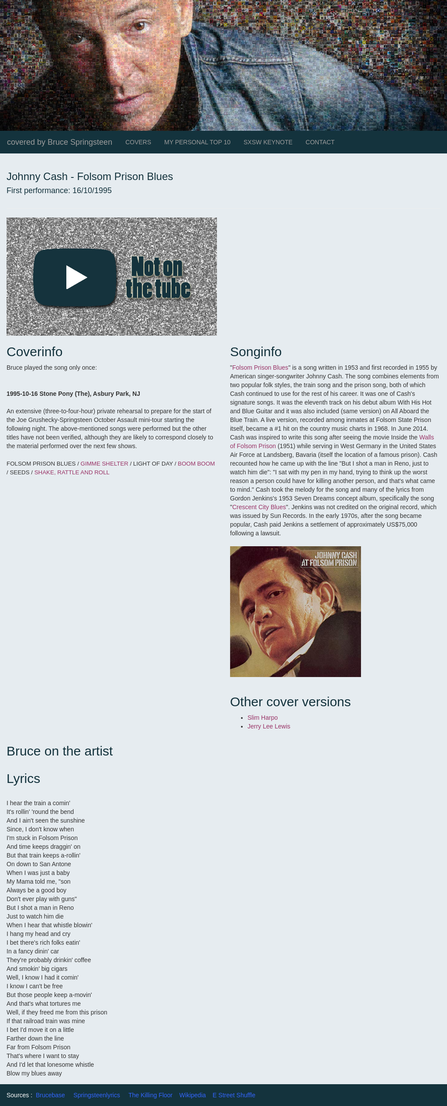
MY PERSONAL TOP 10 (197, 142)
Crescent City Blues (259, 507)
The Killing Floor (150, 1095)
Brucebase (50, 1095)
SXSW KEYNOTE (268, 142)
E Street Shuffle (234, 1095)
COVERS (138, 142)
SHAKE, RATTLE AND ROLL (72, 472)
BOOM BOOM (196, 463)
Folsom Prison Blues (260, 367)
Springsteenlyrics (96, 1095)
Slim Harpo (263, 717)
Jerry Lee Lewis (269, 726)
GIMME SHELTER (105, 463)
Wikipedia (192, 1095)
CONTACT (320, 142)
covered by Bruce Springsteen (59, 142)
